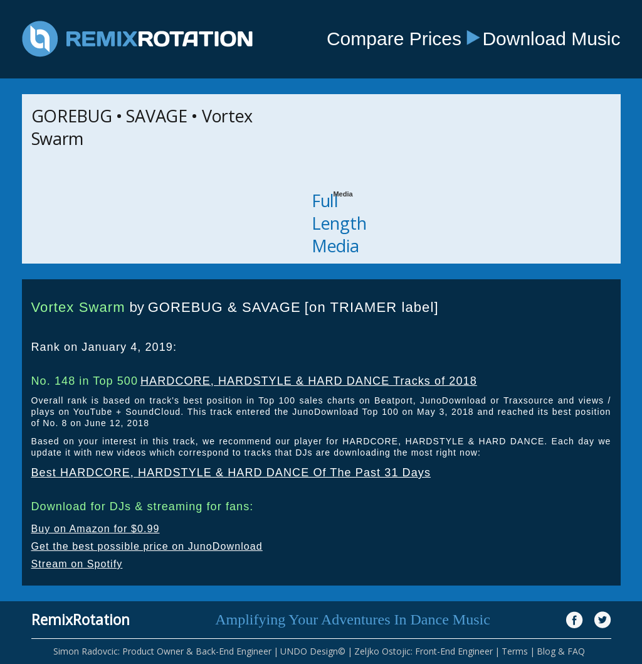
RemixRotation (80, 619)
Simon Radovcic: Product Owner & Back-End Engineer (162, 651)
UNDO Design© (312, 651)
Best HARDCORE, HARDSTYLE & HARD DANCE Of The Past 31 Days (231, 472)
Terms (515, 651)
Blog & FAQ (561, 651)
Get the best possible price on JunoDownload (147, 546)
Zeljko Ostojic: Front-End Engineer (423, 651)
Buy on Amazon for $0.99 (95, 528)
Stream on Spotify (77, 564)
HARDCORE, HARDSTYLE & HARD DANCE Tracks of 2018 (308, 381)
